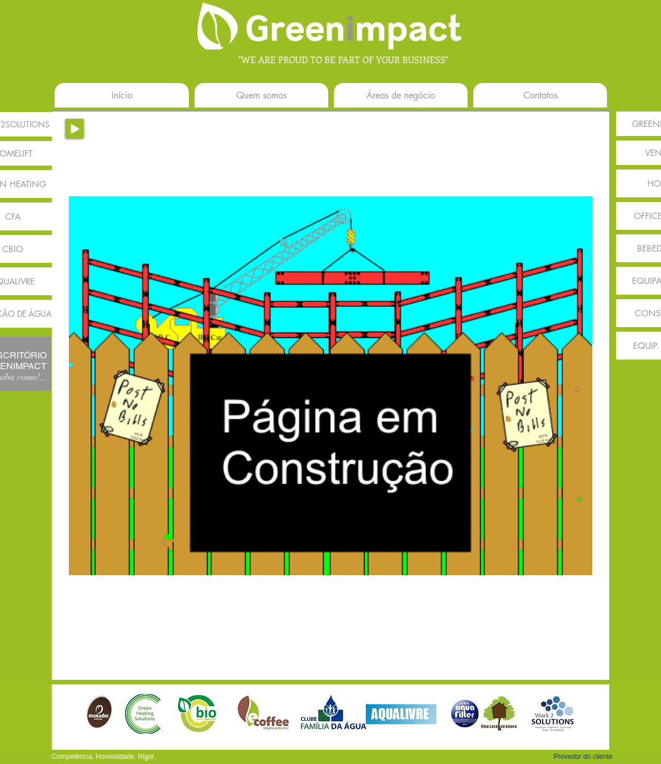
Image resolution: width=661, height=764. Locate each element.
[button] (583, 757)
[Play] (74, 128)
